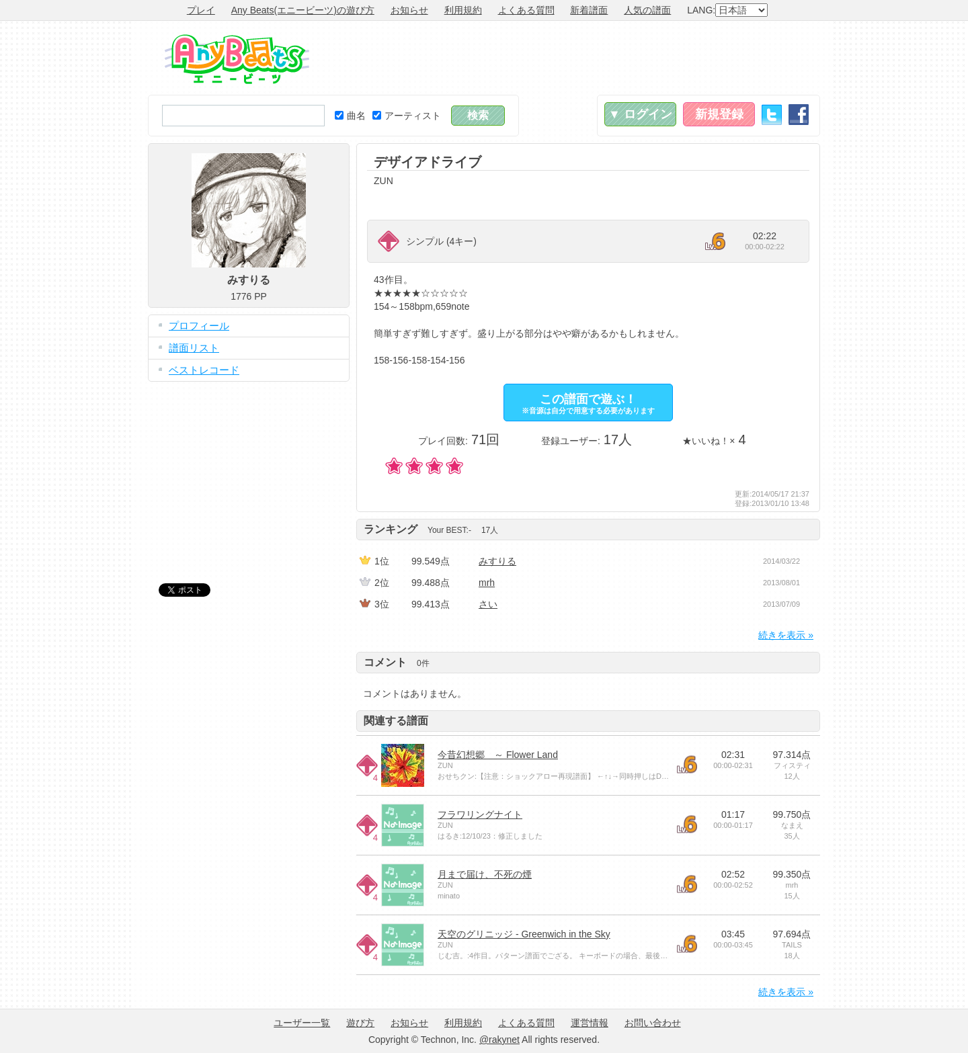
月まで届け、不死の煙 (485, 874)
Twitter (772, 114)
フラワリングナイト (480, 814)
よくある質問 (526, 10)
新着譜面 (589, 10)
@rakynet (499, 1039)
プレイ (201, 10)
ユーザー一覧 (302, 1022)
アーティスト (406, 115)
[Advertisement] (575, 58)
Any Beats (237, 59)
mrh (487, 582)
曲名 (350, 115)
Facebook (799, 114)
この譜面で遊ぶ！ (588, 403)
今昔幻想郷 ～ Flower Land (498, 754)
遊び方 (360, 1022)
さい (488, 604)
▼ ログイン (640, 114)
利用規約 (463, 10)
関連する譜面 (396, 720)
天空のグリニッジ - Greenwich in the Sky (524, 934)
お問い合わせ (652, 1022)
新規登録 (719, 114)
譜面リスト (194, 347)
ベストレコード (204, 370)
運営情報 (589, 1022)
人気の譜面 (647, 10)
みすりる (497, 561)
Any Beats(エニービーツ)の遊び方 (302, 10)
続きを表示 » (785, 635)
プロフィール (199, 325)
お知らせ (409, 10)
